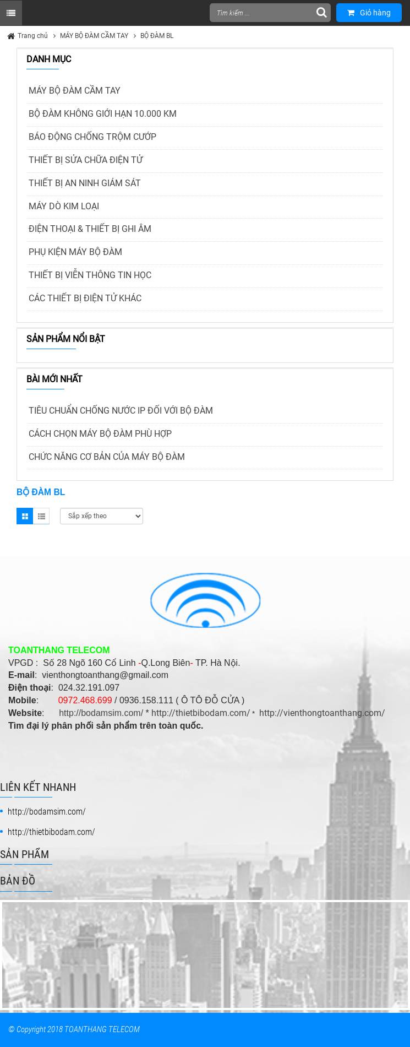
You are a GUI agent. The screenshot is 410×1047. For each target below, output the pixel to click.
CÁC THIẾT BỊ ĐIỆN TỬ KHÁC (85, 298)
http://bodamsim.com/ (101, 713)
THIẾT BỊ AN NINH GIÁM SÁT (85, 183)
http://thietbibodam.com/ (200, 713)
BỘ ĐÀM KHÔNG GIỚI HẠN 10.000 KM (103, 114)
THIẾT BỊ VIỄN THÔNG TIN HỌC (90, 275)
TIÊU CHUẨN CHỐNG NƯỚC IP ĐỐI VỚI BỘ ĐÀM (121, 410)
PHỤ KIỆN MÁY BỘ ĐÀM (75, 252)
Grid (25, 516)
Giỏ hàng (369, 12)
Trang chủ (33, 36)
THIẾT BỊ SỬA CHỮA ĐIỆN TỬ (86, 160)
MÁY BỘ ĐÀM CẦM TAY (94, 36)
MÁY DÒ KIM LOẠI (64, 206)
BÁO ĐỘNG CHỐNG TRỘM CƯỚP (92, 137)
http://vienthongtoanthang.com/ (322, 713)
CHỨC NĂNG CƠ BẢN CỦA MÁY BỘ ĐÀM (107, 457)
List (41, 516)
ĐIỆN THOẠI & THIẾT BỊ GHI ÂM (90, 229)
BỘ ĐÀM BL (156, 36)
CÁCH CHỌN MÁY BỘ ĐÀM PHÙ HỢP (100, 433)
